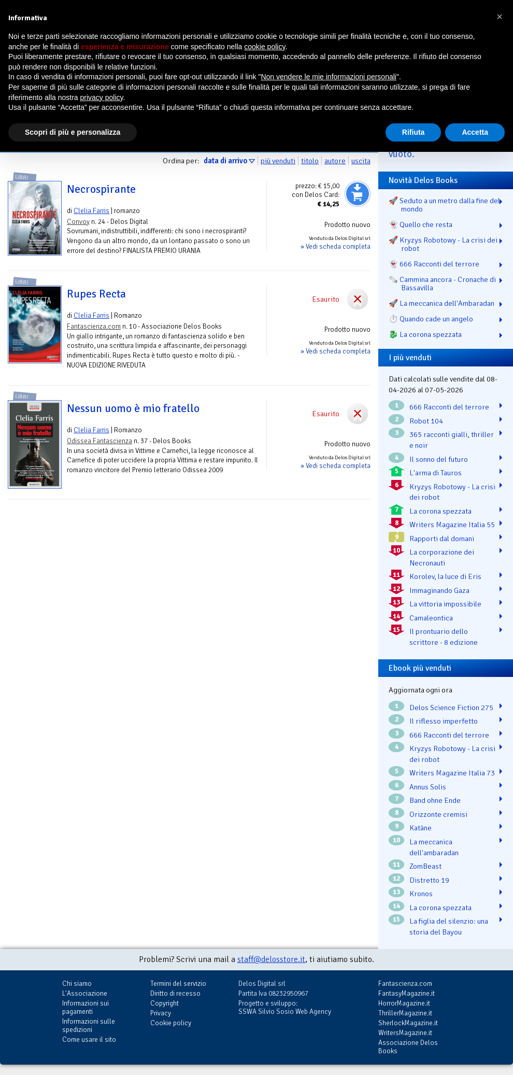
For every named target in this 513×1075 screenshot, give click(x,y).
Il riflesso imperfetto (443, 721)
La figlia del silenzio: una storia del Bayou (448, 926)
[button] (499, 16)
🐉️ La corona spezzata (425, 334)
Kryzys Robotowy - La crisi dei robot (452, 492)
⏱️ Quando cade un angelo (431, 319)
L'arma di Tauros (435, 472)
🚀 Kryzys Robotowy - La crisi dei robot (443, 244)
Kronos (421, 893)
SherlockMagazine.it (408, 1023)
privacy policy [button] (101, 97)
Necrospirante (101, 189)
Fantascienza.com (94, 326)
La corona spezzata (440, 511)
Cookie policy (170, 1023)
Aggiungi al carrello (357, 194)
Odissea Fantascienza (99, 440)
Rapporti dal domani (441, 538)
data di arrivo (225, 160)
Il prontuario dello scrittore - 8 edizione (443, 637)
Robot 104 (426, 421)
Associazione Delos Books (408, 1046)
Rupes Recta (96, 294)
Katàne (420, 827)
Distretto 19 (429, 880)
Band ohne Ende (435, 800)
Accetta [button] (475, 132)
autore (335, 160)
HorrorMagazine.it (404, 1003)
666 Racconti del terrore (449, 407)
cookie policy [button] (264, 47)
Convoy (78, 221)
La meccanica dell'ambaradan (434, 847)
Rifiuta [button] (413, 132)
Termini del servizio (178, 983)
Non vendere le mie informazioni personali (328, 77)
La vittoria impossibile (445, 604)
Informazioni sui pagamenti (85, 1007)
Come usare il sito (89, 1039)
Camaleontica (431, 618)
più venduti (278, 160)
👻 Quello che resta (420, 224)
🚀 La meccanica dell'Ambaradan (441, 303)
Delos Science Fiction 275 (451, 707)
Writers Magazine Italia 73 (452, 772)
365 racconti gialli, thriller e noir (451, 440)
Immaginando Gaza (439, 590)
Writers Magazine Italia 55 (452, 524)
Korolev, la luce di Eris (445, 576)
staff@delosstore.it (271, 959)
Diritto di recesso (175, 993)
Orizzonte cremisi (438, 814)
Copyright (164, 1003)
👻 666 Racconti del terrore (434, 264)
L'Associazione (84, 993)
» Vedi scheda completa (335, 246)
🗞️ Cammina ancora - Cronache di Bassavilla (442, 283)
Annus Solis (427, 786)
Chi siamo (77, 983)
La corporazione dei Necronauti (441, 557)
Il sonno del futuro (438, 459)
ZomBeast (425, 866)
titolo (310, 160)
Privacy (160, 1013)
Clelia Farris (91, 210)
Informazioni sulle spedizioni (88, 1025)
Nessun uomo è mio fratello (133, 408)
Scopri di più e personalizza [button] (72, 132)
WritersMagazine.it (405, 1032)
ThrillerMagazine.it (405, 1013)
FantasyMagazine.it (406, 993)
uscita (360, 160)
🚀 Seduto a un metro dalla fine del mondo (444, 204)
